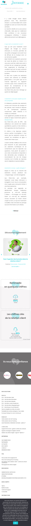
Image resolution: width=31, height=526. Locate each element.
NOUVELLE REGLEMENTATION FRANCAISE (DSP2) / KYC (14, 478)
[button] (28, 3)
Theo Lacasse (13, 264)
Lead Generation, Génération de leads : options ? (14, 423)
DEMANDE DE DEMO (6, 450)
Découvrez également (15, 232)
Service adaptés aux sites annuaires (11, 409)
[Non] (29, 512)
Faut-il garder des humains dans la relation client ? (15, 260)
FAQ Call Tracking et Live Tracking (10, 459)
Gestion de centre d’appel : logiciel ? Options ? (13, 432)
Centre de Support (6, 489)
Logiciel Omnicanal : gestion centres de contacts (14, 428)
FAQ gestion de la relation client (9, 461)
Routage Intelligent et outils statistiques (11, 413)
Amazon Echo (8, 120)
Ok (15, 523)
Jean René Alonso (20, 11)
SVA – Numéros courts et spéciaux (10, 403)
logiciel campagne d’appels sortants (11, 430)
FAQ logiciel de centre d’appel (9, 464)
